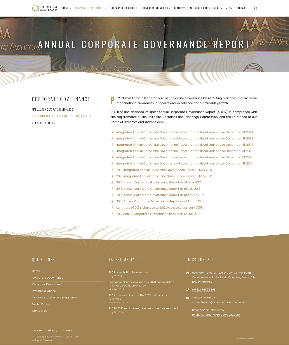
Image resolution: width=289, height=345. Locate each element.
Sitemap (68, 330)
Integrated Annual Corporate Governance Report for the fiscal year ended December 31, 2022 (184, 145)
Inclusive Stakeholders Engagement (198, 8)
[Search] (255, 8)
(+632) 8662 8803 (203, 289)
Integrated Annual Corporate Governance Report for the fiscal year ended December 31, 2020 (184, 157)
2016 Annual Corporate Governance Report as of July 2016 (158, 189)
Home (66, 8)
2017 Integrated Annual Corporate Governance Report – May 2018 (164, 176)
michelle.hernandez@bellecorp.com (216, 314)
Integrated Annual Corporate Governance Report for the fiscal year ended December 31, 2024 (184, 132)
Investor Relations (157, 8)
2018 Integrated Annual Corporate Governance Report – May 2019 (164, 170)
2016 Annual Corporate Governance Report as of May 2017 (158, 182)
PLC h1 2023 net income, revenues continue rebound (143, 308)
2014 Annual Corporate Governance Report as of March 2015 (160, 201)
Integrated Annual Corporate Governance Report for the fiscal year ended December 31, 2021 (184, 151)
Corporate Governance (91, 8)
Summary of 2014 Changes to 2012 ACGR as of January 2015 (159, 208)
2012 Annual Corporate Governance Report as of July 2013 (158, 214)
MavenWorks (247, 338)
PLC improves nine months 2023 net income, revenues (138, 297)
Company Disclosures (125, 8)
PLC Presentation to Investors (128, 272)
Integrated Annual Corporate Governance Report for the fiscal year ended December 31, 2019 (184, 163)
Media (229, 8)
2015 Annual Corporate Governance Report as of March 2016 (160, 195)
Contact (241, 8)
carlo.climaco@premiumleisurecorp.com (219, 302)
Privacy (52, 330)
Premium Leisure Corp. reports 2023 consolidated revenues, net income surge (141, 283)
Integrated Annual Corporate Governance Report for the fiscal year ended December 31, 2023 (184, 138)
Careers (37, 330)
